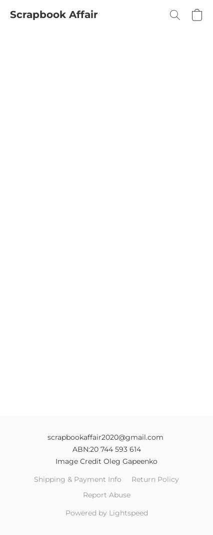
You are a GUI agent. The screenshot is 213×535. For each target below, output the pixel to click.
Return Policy (155, 479)
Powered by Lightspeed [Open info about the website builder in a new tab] (107, 512)
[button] (54, 15)
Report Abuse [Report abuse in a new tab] (106, 494)
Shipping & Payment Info (78, 479)
